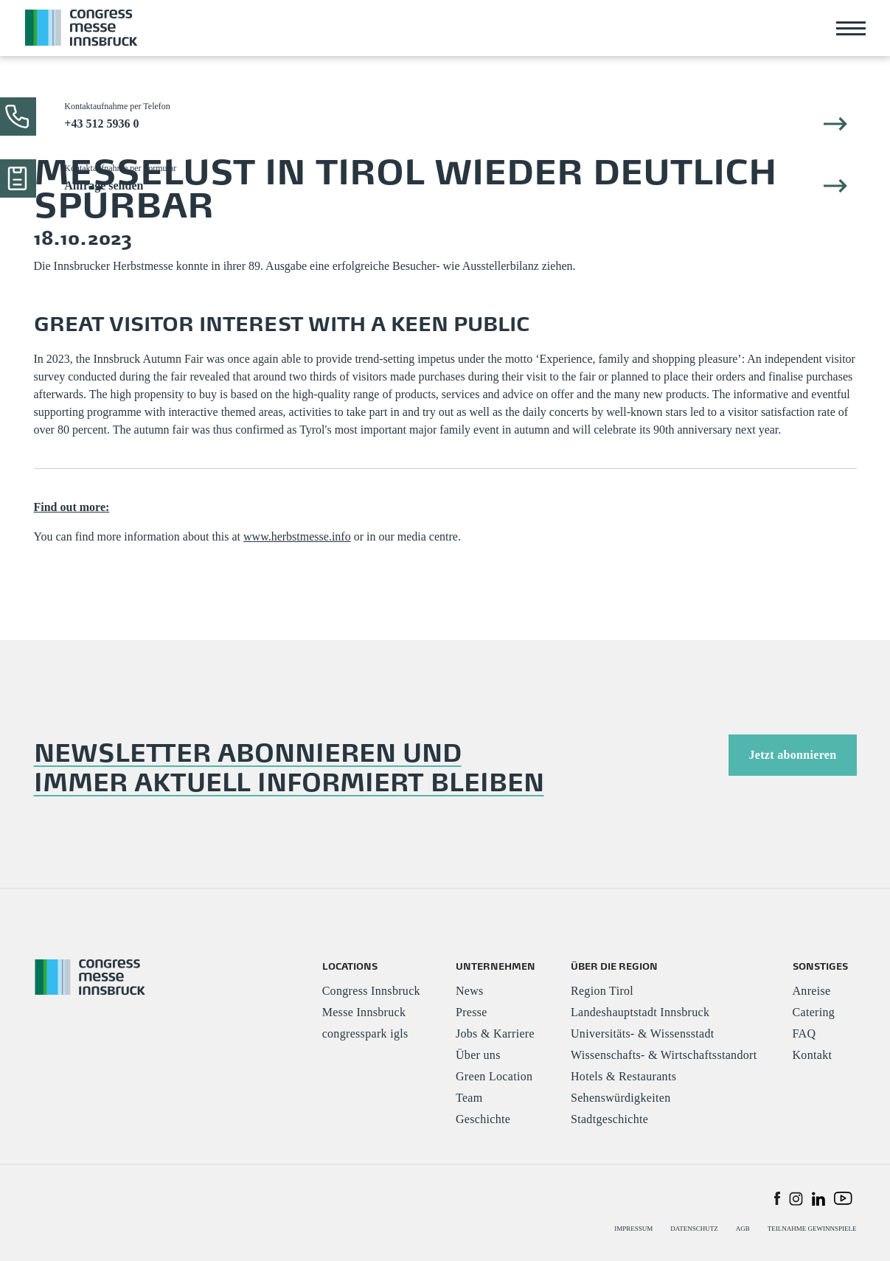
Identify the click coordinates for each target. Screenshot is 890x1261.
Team (469, 1097)
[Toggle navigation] (851, 28)
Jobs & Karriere (495, 1033)
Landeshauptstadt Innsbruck (640, 1012)
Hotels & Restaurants (623, 1076)
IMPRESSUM (633, 1228)
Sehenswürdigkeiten (621, 1097)
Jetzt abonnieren (792, 754)
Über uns (478, 1055)
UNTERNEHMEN (495, 965)
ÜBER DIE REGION (614, 965)
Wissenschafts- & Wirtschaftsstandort (664, 1055)
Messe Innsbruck (364, 1012)
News (470, 990)
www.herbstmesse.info (297, 536)
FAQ (804, 1033)
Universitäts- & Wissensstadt (643, 1033)
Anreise (812, 990)
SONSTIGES (820, 965)
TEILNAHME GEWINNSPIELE (812, 1228)
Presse (471, 1012)
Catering (814, 1012)
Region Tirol (602, 990)
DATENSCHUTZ (694, 1228)
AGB (743, 1228)
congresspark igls (365, 1033)
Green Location (494, 1076)
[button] (777, 1197)
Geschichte (483, 1119)
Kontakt (812, 1055)
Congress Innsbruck (371, 990)
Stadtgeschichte (609, 1119)
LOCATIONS (350, 965)
